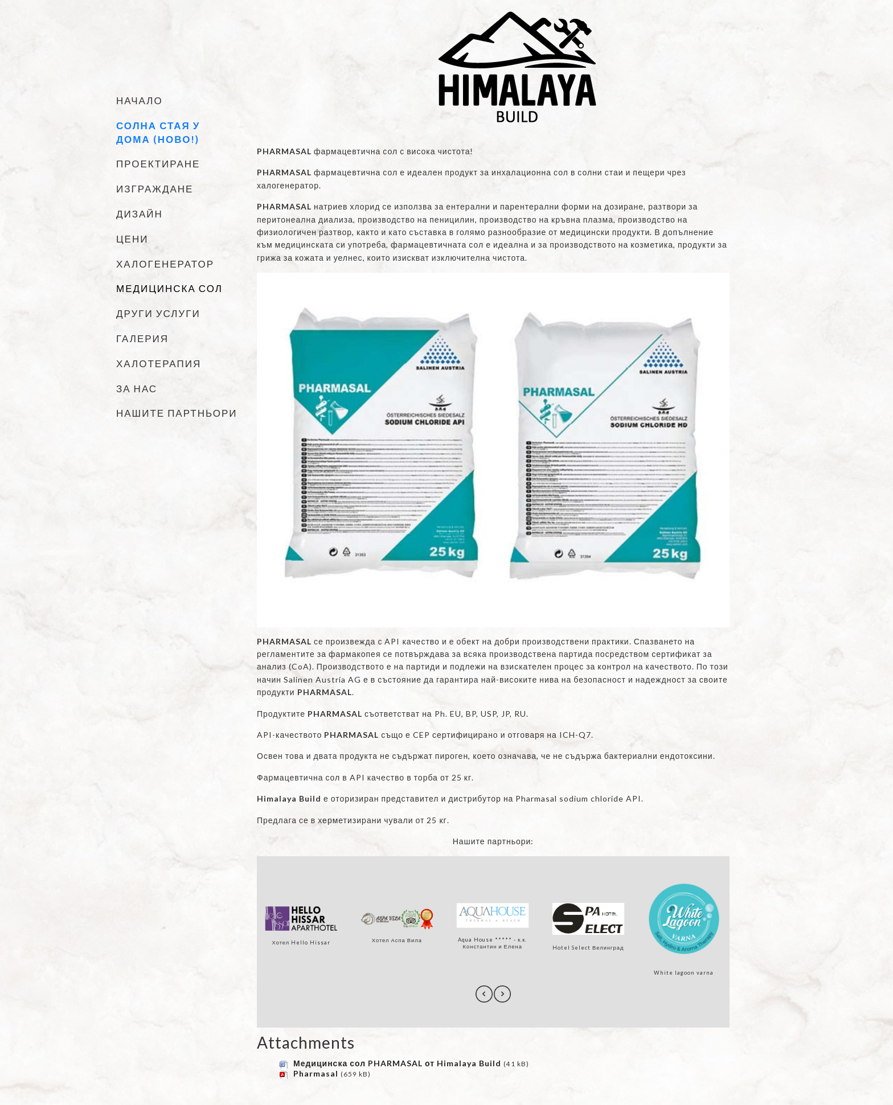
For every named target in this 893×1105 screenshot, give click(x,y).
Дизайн (139, 214)
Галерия (142, 338)
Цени (132, 239)
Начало (139, 100)
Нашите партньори (176, 413)
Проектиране (158, 164)
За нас (136, 389)
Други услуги (158, 313)
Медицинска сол (169, 288)
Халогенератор (165, 264)
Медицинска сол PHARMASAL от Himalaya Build (397, 1063)
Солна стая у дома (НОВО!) (158, 132)
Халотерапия (158, 363)
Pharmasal (315, 1073)
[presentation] (484, 994)
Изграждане (154, 189)
